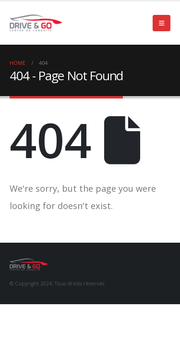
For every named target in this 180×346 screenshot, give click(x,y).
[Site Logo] (36, 23)
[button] (161, 23)
